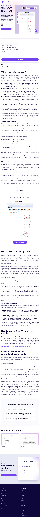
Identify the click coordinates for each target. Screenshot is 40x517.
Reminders (3, 508)
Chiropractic (23, 492)
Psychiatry (22, 508)
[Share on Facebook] (5, 66)
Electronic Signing (4, 505)
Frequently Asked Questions (6, 53)
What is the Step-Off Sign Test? (7, 45)
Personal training (23, 510)
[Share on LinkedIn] (2, 66)
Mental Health (23, 505)
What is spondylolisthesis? (6, 43)
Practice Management (4, 492)
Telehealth (2, 493)
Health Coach (23, 500)
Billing (2, 500)
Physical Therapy (23, 498)
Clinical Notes (3, 495)
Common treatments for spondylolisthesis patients (10, 49)
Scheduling (3, 498)
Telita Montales (7, 22)
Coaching (22, 503)
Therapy (22, 490)
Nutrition (22, 513)
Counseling (22, 495)
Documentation (3, 503)
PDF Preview (4, 51)
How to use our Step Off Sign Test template (9, 47)
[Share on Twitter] (7, 66)
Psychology (23, 493)
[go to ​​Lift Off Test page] (30, 439)
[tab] (20, 190)
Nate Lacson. (6, 25)
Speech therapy (23, 515)
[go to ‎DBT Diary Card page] (10, 439)
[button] (37, 1)
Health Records (3, 490)
